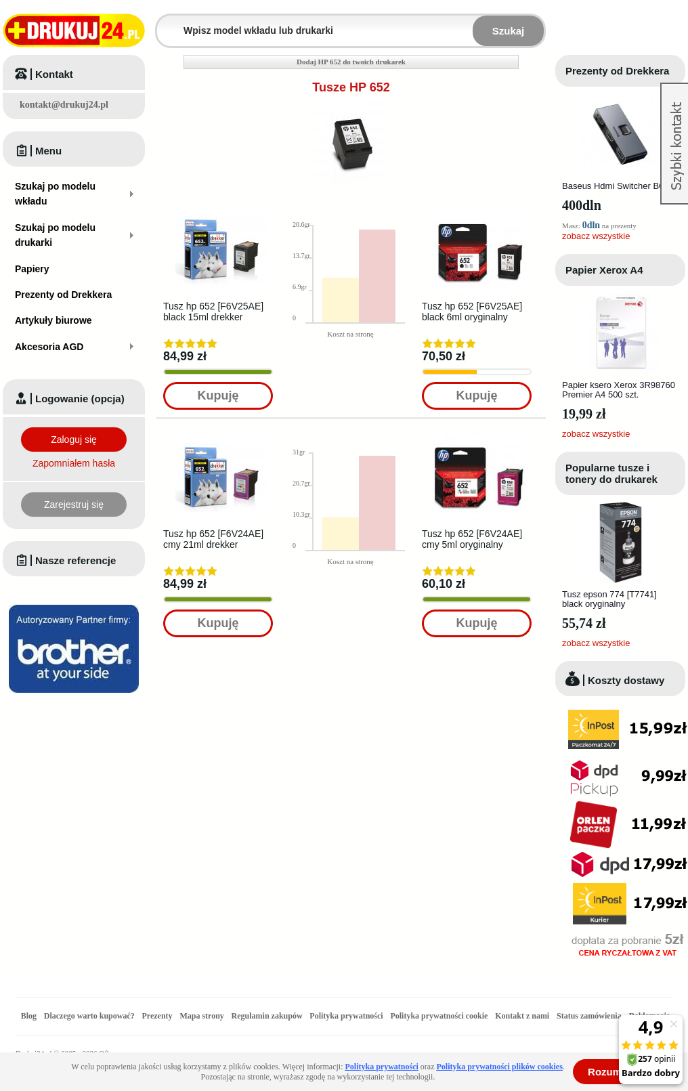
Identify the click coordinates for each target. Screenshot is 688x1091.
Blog (29, 1016)
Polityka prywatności (346, 1016)
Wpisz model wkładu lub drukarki (165, 23)
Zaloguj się (74, 439)
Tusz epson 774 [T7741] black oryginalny (609, 599)
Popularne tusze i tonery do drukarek (611, 473)
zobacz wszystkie (596, 236)
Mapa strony (201, 1016)
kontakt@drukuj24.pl (64, 105)
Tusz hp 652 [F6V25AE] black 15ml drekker (213, 311)
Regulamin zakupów (267, 1016)
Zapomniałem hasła (74, 463)
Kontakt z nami (522, 1016)
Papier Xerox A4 (604, 270)
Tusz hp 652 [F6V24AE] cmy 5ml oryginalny (472, 539)
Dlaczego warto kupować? (89, 1016)
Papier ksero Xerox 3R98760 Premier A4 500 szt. (618, 390)
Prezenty (157, 1016)
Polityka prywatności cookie (439, 1016)
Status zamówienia (590, 1016)
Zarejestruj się (74, 504)
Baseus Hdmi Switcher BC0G (619, 186)
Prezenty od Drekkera (617, 71)
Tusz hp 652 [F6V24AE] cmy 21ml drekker (213, 539)
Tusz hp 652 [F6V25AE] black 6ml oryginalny (472, 311)
